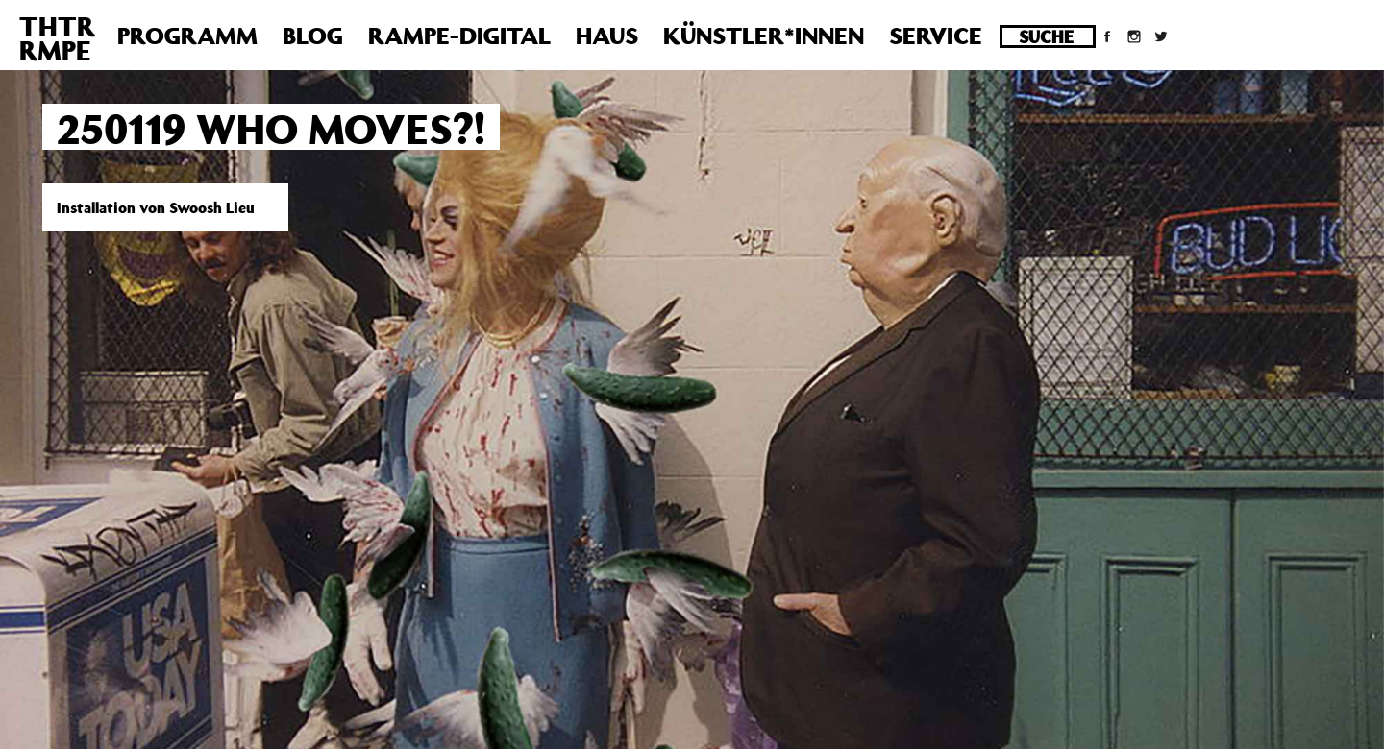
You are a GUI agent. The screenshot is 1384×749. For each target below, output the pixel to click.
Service (935, 35)
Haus (607, 35)
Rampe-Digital (459, 35)
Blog (313, 35)
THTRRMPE (57, 38)
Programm (187, 35)
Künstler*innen (763, 35)
